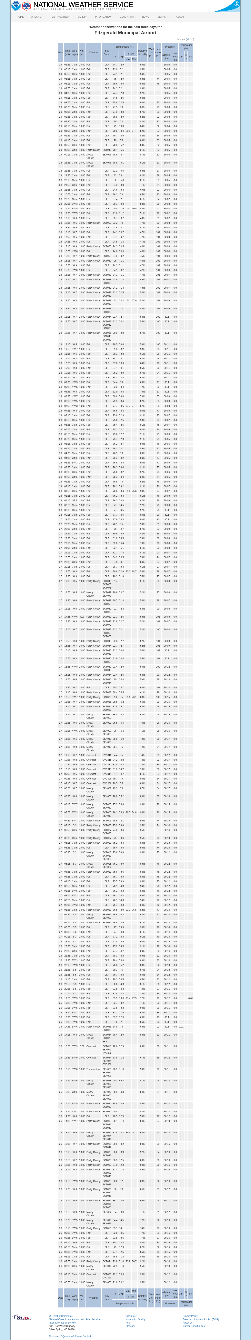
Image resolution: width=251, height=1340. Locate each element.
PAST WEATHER (61, 16)
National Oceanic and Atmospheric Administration (75, 1319)
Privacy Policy (190, 1316)
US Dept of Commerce (61, 1316)
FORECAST (37, 16)
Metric (190, 39)
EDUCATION (128, 16)
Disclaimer (131, 1316)
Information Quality (135, 1319)
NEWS (147, 16)
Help (128, 1322)
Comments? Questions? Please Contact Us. (72, 1336)
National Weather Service (62, 1322)
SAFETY (83, 16)
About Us (188, 1322)
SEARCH (164, 16)
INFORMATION (104, 16)
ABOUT (181, 16)
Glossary (130, 1326)
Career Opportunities (194, 1326)
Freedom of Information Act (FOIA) (201, 1319)
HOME (20, 16)
